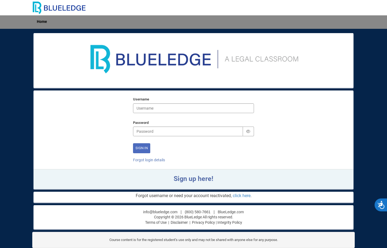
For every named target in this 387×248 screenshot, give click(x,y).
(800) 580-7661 (197, 212)
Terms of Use (156, 222)
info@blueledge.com (160, 212)
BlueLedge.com (231, 212)
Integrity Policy (229, 222)
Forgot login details (149, 160)
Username (141, 99)
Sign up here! (193, 179)
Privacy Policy (203, 222)
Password (141, 123)
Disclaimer (180, 222)
